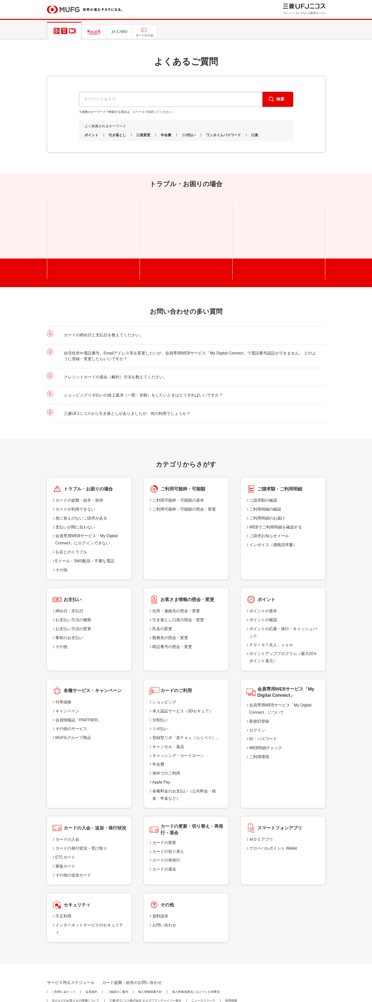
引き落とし (117, 135)
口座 (254, 135)
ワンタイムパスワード (223, 135)
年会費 (166, 135)
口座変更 (143, 135)
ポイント (91, 135)
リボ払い (189, 135)
